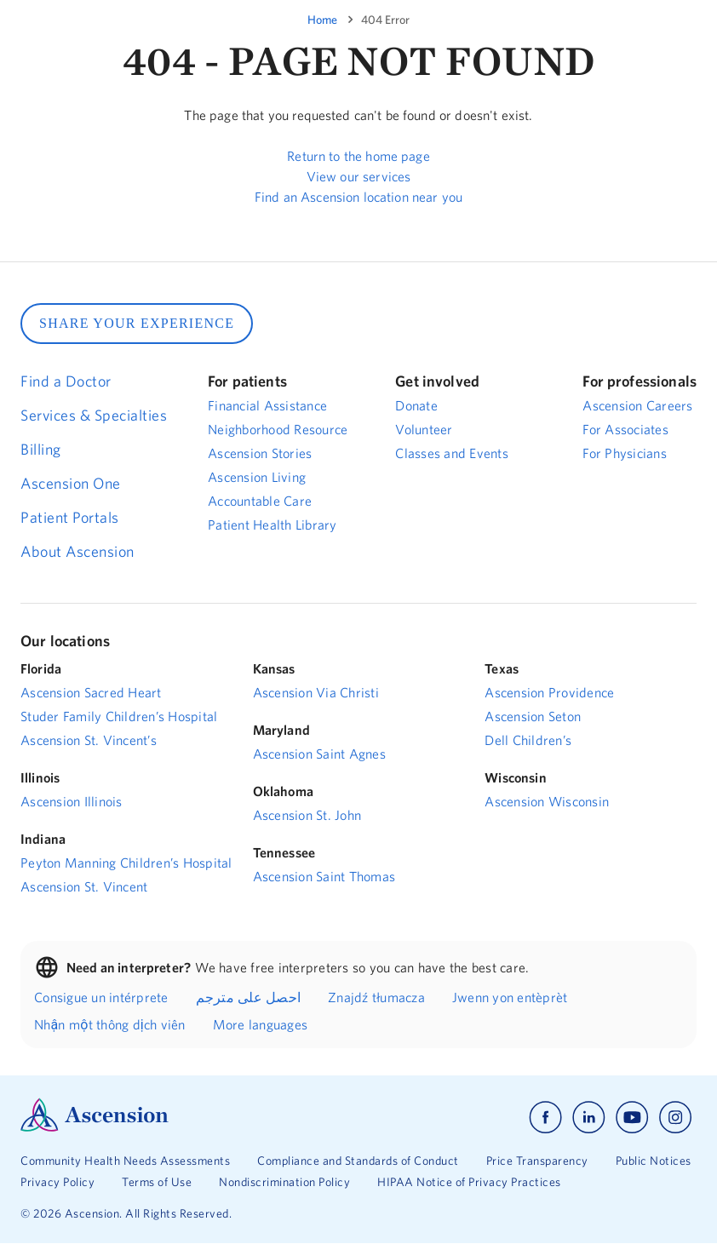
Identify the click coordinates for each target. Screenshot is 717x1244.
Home (322, 19)
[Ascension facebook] (545, 1117)
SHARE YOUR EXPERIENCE (136, 323)
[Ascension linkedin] (588, 1117)
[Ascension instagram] (675, 1117)
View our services (359, 176)
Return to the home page (358, 155)
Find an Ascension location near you (358, 196)
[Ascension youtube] (632, 1117)
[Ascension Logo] (94, 1127)
